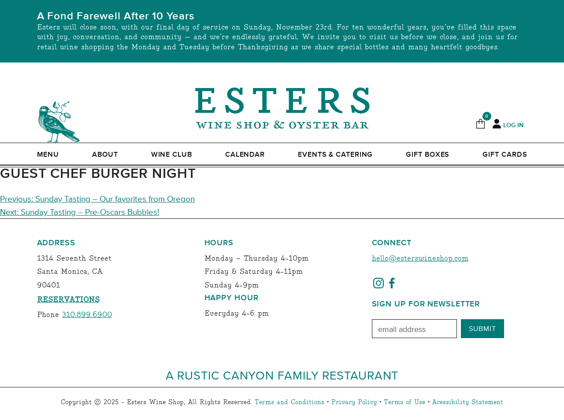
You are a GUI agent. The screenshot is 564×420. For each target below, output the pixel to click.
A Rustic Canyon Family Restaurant (282, 375)
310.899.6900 (87, 315)
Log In (513, 125)
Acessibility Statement (467, 402)
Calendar (245, 154)
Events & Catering (335, 154)
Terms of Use (404, 402)
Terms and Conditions (289, 402)
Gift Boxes (427, 154)
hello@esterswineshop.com (420, 258)
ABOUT (105, 154)
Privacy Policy (354, 402)
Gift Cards (504, 154)
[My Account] (497, 124)
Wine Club (171, 154)
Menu (48, 154)
